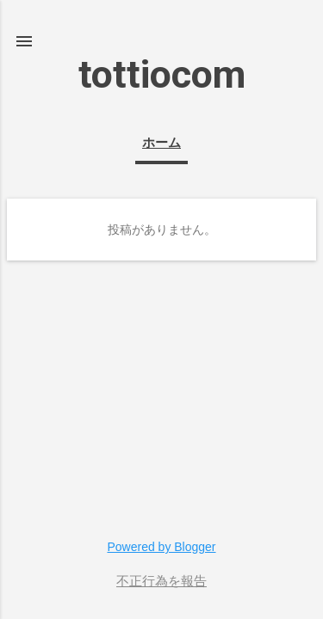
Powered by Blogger (161, 547)
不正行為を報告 (161, 581)
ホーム (161, 142)
